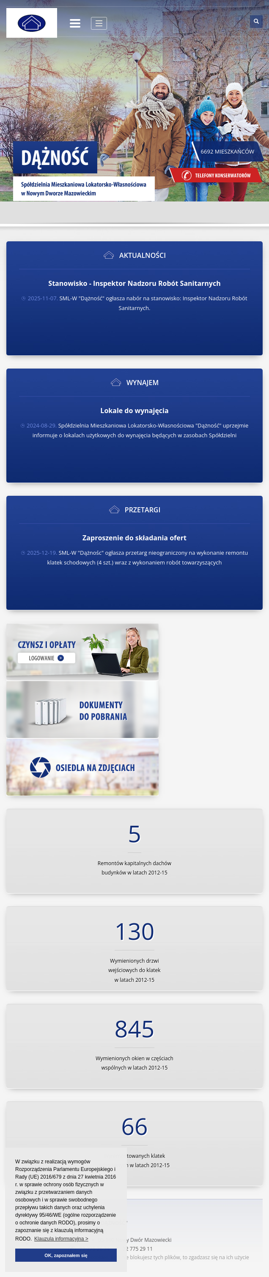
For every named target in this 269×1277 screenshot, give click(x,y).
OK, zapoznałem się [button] (65, 1255)
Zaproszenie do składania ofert (134, 537)
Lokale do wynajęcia (134, 410)
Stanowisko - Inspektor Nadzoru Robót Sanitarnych (134, 283)
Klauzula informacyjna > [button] (61, 1239)
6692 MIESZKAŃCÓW (228, 151)
